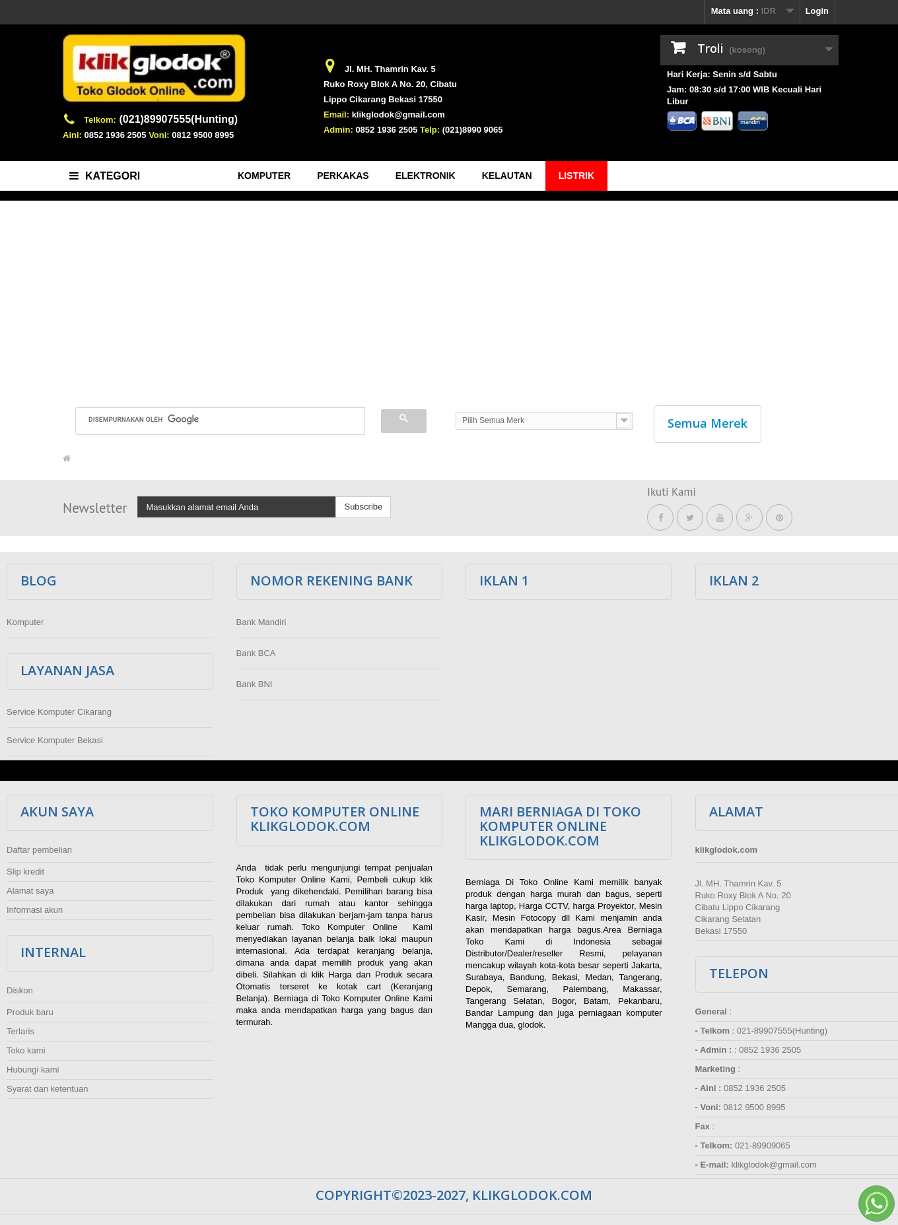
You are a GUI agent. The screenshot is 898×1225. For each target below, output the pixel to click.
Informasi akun (35, 906)
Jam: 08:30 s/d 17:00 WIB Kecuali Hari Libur (744, 95)
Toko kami (26, 1047)
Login (817, 11)
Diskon (20, 987)
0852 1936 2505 (116, 135)
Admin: (338, 130)
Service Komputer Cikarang (59, 708)
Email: (336, 114)
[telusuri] (212, 419)
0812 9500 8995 (203, 135)
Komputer (25, 619)
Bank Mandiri (261, 619)
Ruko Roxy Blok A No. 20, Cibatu (390, 84)
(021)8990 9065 (472, 130)
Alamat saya (30, 887)
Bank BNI (254, 681)
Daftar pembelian (39, 846)
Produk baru (30, 1009)
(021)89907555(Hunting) (179, 119)
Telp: (430, 130)
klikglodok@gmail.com (398, 114)
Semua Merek (707, 423)
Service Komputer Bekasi (55, 737)
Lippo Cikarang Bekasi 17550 (383, 99)
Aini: (72, 135)
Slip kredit (25, 868)
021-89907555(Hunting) (782, 1027)
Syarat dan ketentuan (47, 1085)
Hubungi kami (33, 1066)
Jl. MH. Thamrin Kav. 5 (390, 69)
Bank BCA (256, 650)
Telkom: (100, 120)
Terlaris (20, 1028)
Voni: (159, 135)
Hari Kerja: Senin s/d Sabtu (722, 74)
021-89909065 (762, 1142)
